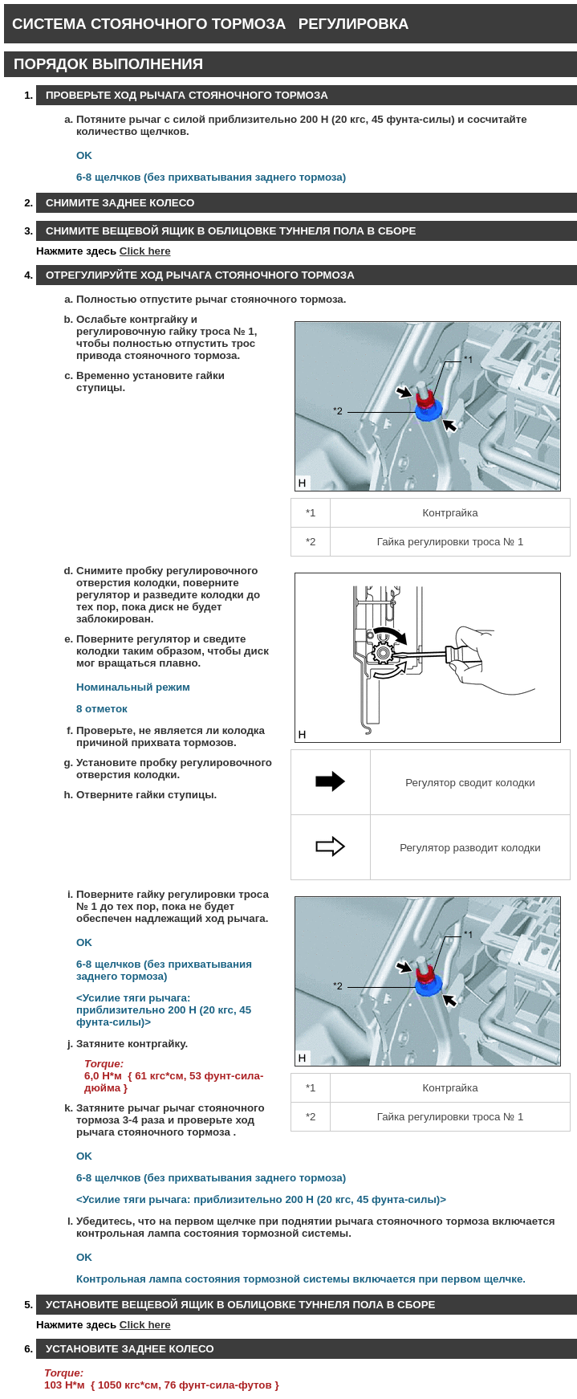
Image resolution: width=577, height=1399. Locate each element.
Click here (145, 251)
